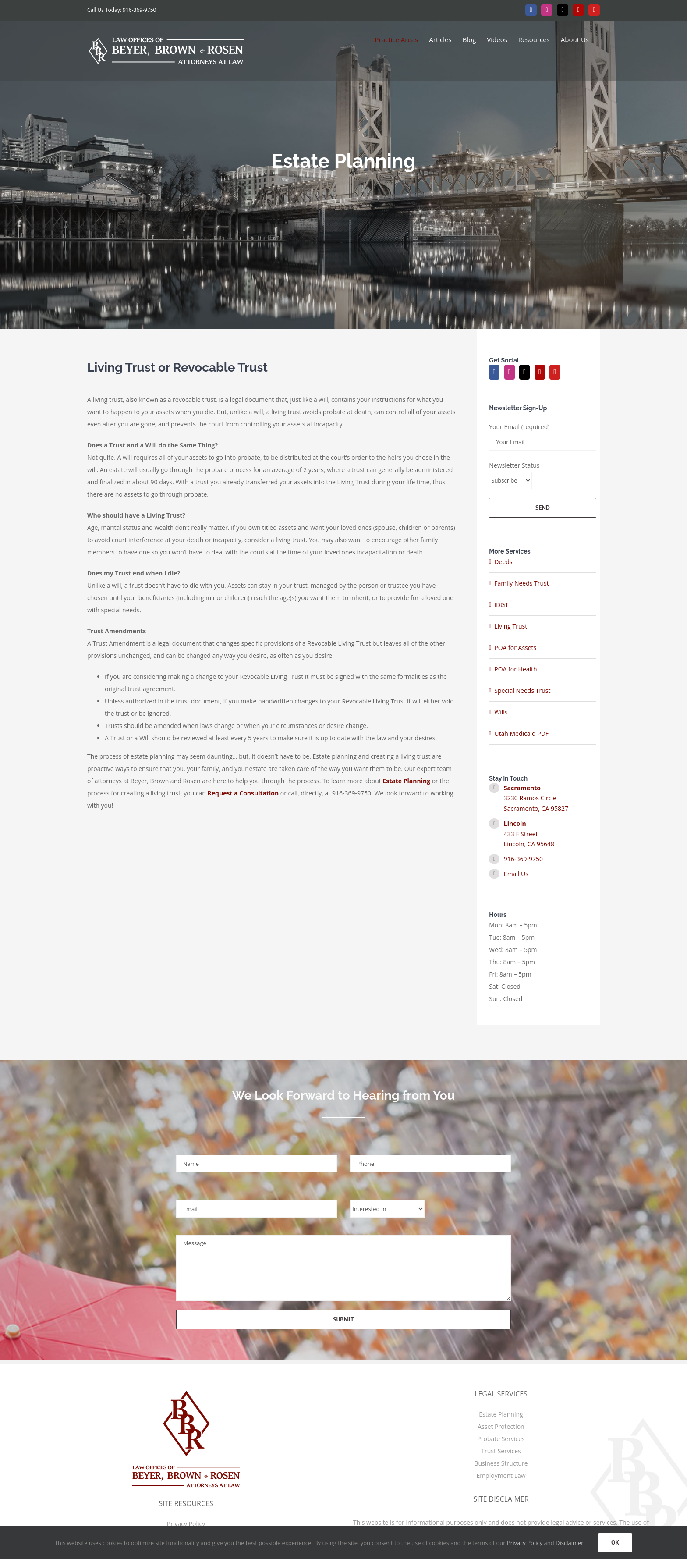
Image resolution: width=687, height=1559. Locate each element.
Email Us (516, 874)
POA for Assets (515, 647)
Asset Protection (501, 1426)
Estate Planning (501, 1414)
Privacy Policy (186, 1524)
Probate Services (500, 1439)
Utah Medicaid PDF (521, 733)
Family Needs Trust (521, 583)
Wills (500, 712)
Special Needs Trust (522, 690)
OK (615, 1542)
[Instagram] (509, 372)
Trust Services (501, 1451)
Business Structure (501, 1463)
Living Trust (510, 626)
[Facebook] (494, 372)
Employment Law (500, 1475)
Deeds (503, 562)
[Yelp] (540, 372)
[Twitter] (524, 372)
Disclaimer (570, 1543)
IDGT (501, 604)
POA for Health (515, 669)
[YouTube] (554, 372)
